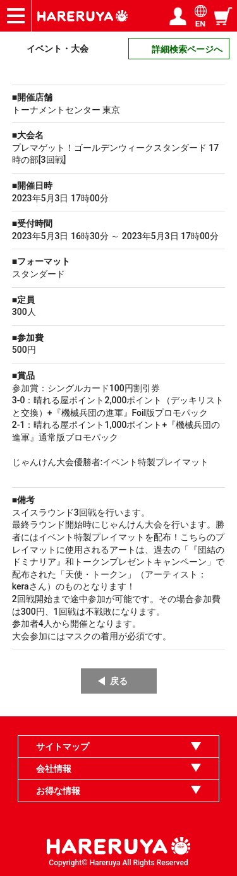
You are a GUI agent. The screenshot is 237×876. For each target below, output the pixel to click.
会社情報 (53, 769)
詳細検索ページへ (187, 49)
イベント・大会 (57, 49)
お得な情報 (58, 791)
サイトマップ (62, 747)
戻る (119, 681)
